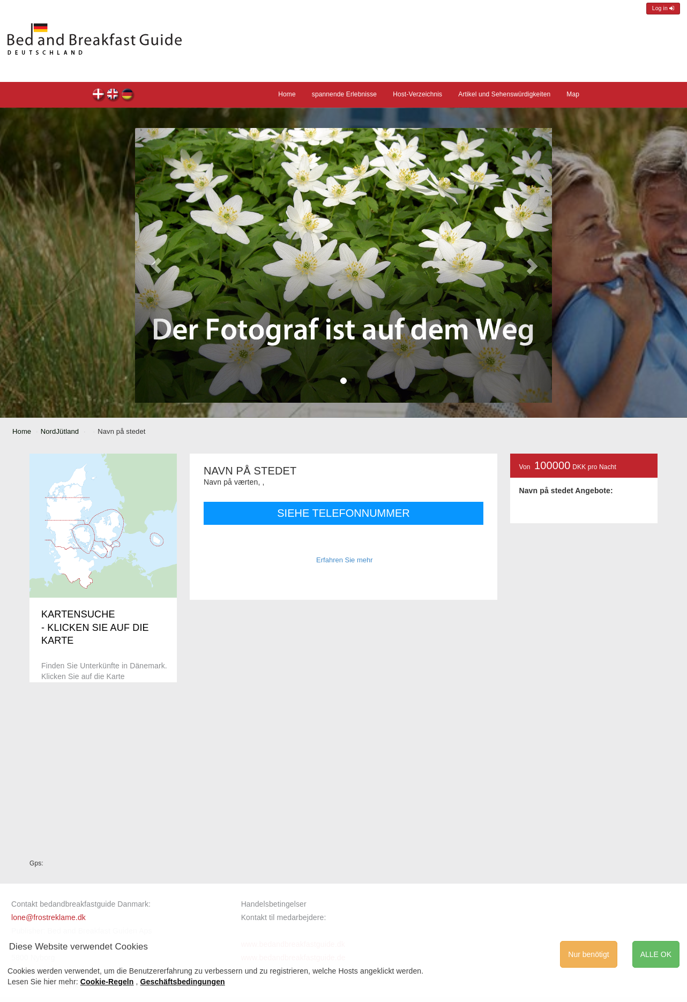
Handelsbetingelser (274, 904)
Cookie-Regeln (107, 981)
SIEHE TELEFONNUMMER (343, 513)
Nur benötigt (588, 954)
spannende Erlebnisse (344, 94)
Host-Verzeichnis (417, 94)
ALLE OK (655, 954)
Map (572, 94)
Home (287, 94)
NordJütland (60, 431)
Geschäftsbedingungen (182, 981)
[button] (156, 265)
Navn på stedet (99, 95)
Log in (663, 8)
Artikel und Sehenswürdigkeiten (504, 94)
